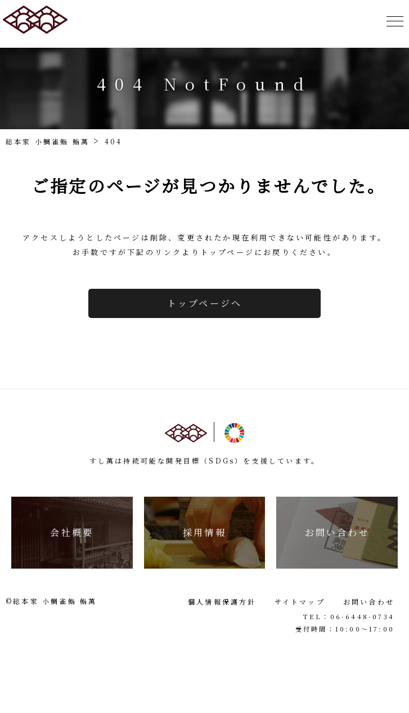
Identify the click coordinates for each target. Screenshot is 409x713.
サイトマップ (300, 601)
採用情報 (204, 532)
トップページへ (204, 303)
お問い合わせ (337, 532)
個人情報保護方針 (222, 601)
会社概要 (71, 532)
